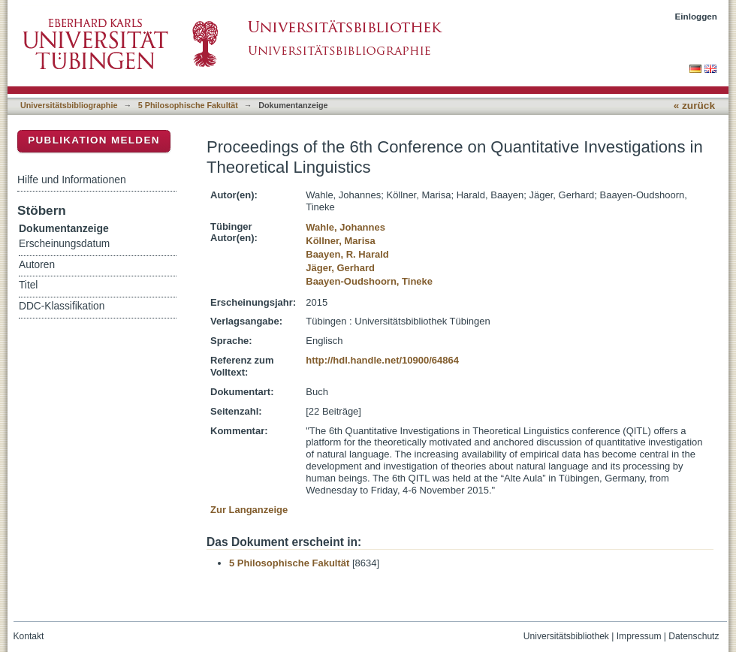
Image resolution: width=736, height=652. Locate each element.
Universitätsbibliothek (566, 636)
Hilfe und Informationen (71, 180)
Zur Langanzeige (249, 509)
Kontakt (29, 636)
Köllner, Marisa (340, 240)
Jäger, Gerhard (340, 267)
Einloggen (696, 16)
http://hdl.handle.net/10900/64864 (382, 360)
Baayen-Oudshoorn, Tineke (369, 281)
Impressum (639, 636)
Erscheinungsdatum (64, 243)
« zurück (694, 105)
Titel (28, 285)
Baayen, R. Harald (347, 254)
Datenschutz (693, 636)
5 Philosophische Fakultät (188, 105)
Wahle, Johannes (345, 227)
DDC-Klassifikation (61, 306)
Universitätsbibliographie (68, 105)
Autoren (37, 264)
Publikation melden (94, 140)
